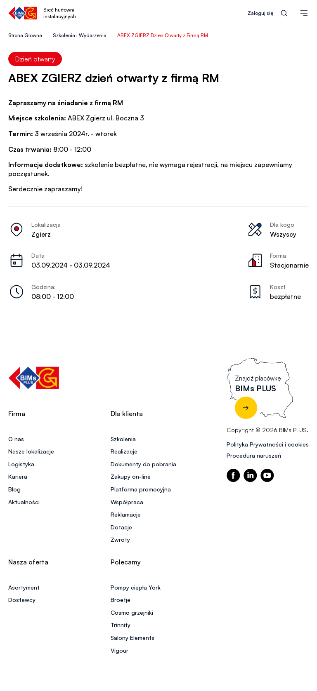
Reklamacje (126, 514)
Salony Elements (132, 637)
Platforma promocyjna (141, 489)
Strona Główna (25, 35)
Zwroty (120, 539)
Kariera (17, 476)
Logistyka (21, 464)
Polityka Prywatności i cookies (268, 444)
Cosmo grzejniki (132, 612)
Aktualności (24, 501)
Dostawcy (21, 599)
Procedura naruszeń (254, 455)
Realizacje (124, 451)
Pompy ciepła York (136, 587)
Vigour (119, 650)
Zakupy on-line (131, 476)
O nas (16, 438)
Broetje (120, 599)
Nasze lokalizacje (31, 451)
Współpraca (127, 501)
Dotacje (121, 527)
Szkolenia (123, 438)
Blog (14, 489)
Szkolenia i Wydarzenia (79, 35)
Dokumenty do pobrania (143, 464)
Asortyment (24, 587)
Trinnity (120, 624)
